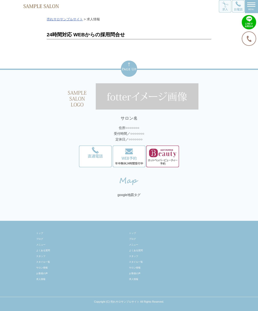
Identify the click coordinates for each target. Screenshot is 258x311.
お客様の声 (42, 273)
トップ (39, 233)
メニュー (40, 244)
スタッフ (40, 256)
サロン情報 (42, 267)
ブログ (39, 239)
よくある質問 (43, 250)
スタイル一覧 (43, 262)
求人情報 (40, 279)
